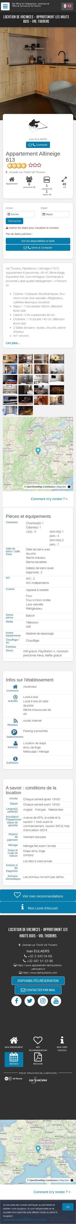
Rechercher (14, 220)
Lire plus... (13, 343)
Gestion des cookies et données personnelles (24, 1219)
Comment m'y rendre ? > (49, 499)
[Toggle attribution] (69, 487)
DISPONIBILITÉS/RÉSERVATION (38, 981)
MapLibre (61, 486)
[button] (38, 145)
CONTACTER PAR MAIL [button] (38, 990)
